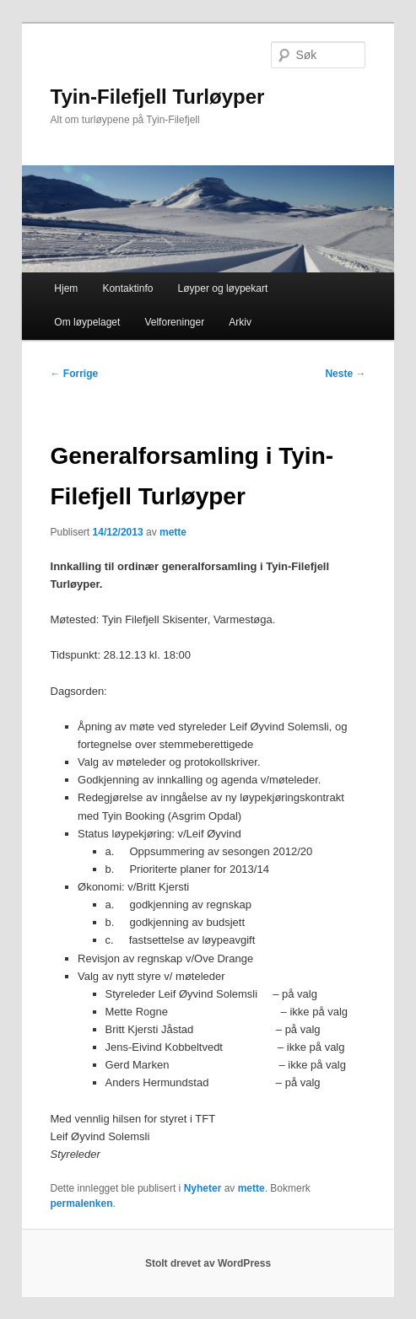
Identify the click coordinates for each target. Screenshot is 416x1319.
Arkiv (240, 322)
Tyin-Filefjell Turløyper (158, 96)
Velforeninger (174, 322)
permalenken (82, 1203)
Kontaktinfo (127, 288)
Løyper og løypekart (223, 288)
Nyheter (203, 1188)
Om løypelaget (87, 322)
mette (172, 532)
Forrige (75, 374)
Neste (345, 374)
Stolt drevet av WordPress (208, 1263)
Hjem (66, 288)
